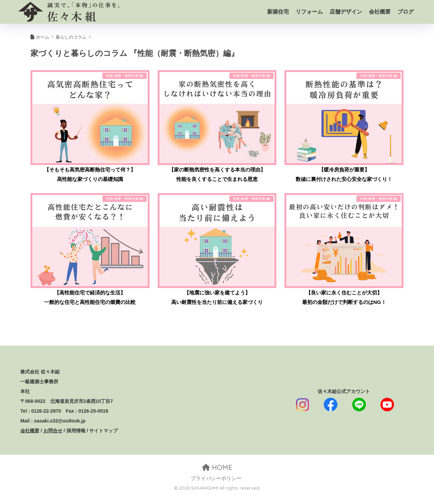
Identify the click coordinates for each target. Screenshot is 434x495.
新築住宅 (278, 12)
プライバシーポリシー (216, 478)
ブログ (405, 12)
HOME (217, 467)
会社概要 (380, 12)
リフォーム (309, 12)
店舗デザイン (346, 12)
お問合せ (52, 430)
